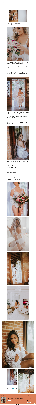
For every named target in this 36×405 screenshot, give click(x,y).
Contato (17, 2)
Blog (24, 2)
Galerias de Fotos (21, 2)
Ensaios (12, 22)
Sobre (15, 2)
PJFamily (27, 2)
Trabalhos (13, 2)
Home (10, 2)
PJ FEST (29, 2)
